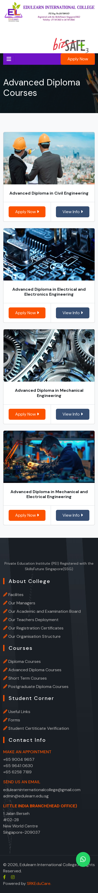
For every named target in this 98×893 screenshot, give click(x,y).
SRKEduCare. (39, 883)
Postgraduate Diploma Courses (38, 686)
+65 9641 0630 (18, 765)
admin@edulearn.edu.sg (26, 796)
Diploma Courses (24, 661)
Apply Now (77, 59)
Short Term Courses (27, 678)
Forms (14, 720)
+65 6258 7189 (17, 772)
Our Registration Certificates (36, 628)
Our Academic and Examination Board (44, 611)
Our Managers (21, 603)
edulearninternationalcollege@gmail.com (41, 789)
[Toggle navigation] (9, 59)
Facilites (16, 594)
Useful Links (19, 711)
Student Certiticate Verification (38, 728)
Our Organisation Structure (34, 636)
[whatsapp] (83, 859)
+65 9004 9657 (18, 759)
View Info (72, 211)
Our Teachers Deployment (33, 619)
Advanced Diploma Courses (34, 670)
